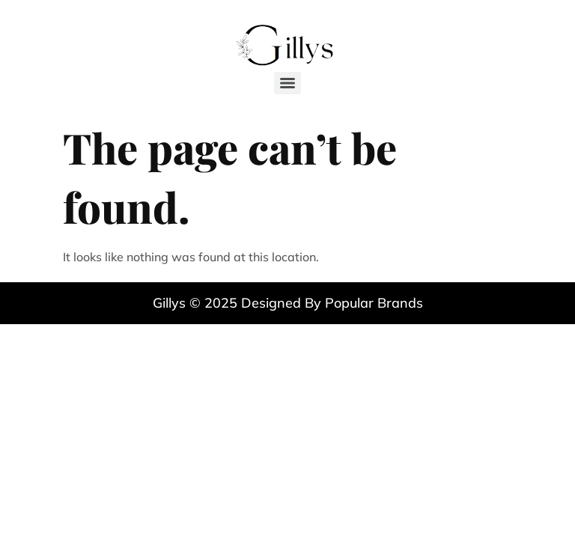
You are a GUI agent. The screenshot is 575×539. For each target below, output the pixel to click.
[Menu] (287, 83)
